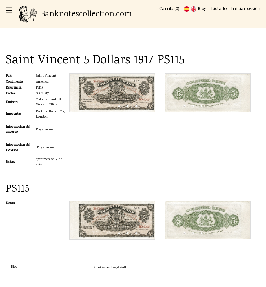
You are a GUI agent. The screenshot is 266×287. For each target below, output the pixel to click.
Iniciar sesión (245, 9)
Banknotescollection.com (75, 14)
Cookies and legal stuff (110, 267)
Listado (219, 9)
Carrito (166, 9)
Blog (202, 9)
